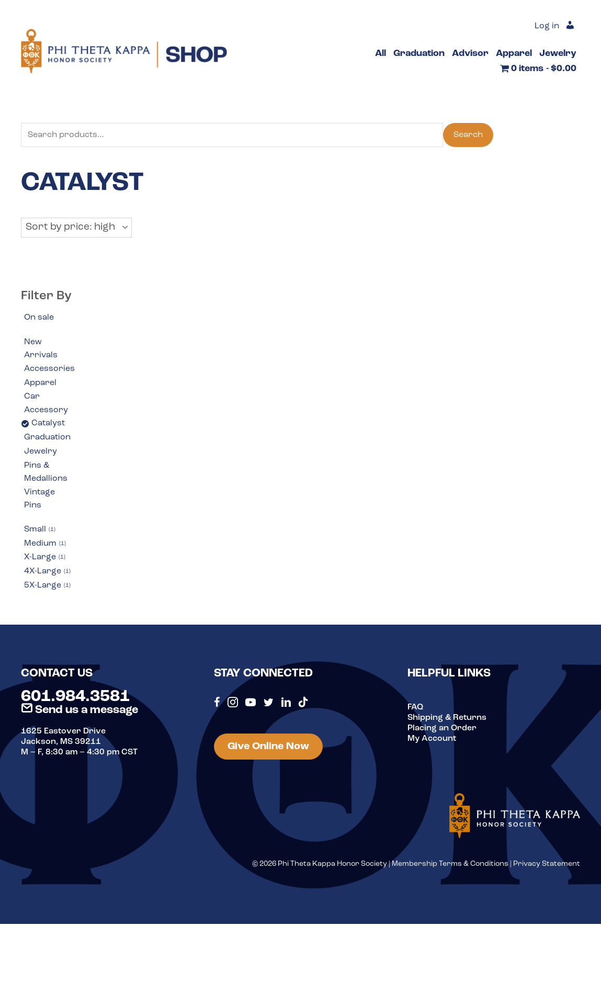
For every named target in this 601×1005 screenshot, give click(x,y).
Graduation (47, 437)
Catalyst (48, 423)
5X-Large (47, 586)
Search (468, 135)
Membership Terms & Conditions (450, 864)
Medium (45, 544)
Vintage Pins (39, 499)
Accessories (49, 369)
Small (39, 530)
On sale (39, 317)
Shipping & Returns (446, 718)
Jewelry (40, 451)
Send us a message (79, 710)
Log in (547, 26)
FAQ (415, 707)
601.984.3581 (75, 696)
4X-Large (47, 572)
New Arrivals (41, 349)
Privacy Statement (546, 864)
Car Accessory (46, 403)
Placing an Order (442, 728)
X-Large (44, 557)
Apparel (40, 383)
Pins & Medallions (45, 472)
